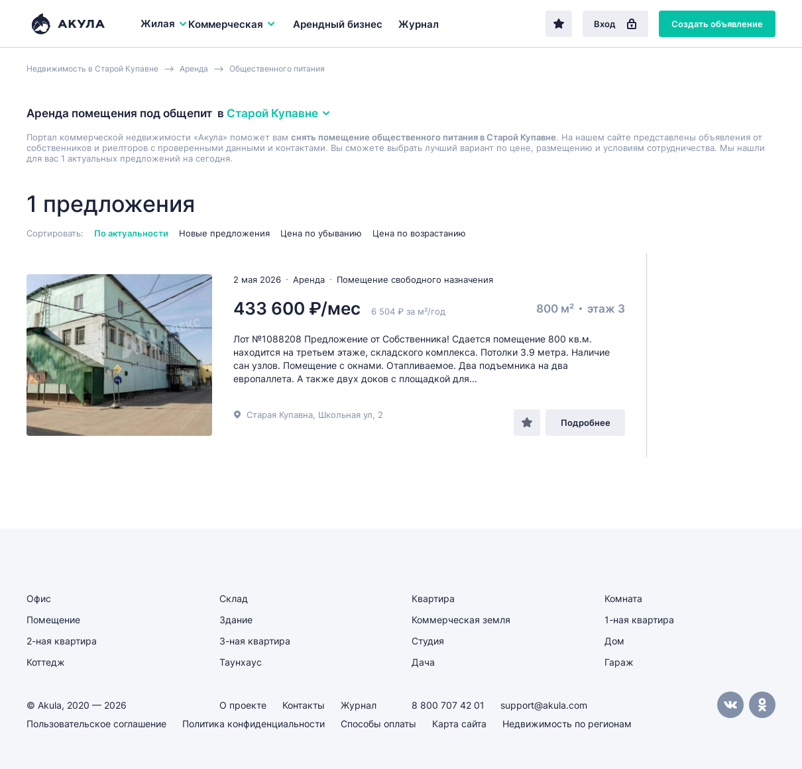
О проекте (242, 705)
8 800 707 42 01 (448, 705)
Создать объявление (717, 24)
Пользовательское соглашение (96, 723)
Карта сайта (459, 723)
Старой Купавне (279, 113)
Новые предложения (224, 233)
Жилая (164, 23)
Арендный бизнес (337, 24)
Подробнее (585, 422)
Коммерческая (232, 24)
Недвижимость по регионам (567, 723)
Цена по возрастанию (419, 233)
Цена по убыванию (321, 233)
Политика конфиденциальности (253, 723)
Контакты (303, 705)
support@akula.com (543, 705)
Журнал (418, 24)
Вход (615, 24)
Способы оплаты (378, 723)
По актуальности (131, 233)
